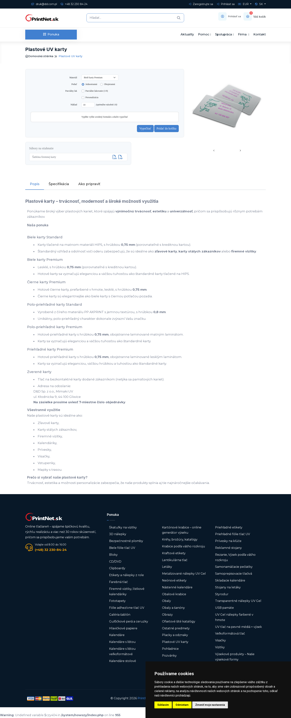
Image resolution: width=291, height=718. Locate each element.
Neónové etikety (174, 580)
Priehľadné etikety (228, 527)
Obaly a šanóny (173, 607)
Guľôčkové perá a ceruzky (128, 621)
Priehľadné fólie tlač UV (232, 534)
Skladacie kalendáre (230, 580)
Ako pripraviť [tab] (89, 184)
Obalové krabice (174, 594)
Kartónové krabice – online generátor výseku (181, 530)
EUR (243, 4)
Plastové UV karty (175, 642)
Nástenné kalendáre (177, 587)
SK (259, 4)
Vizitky (220, 647)
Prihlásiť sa (226, 4)
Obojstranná (109, 84)
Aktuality (187, 34)
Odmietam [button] (182, 704)
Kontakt (259, 34)
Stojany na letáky (228, 587)
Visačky (220, 640)
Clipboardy (117, 568)
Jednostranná (91, 84)
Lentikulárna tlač (174, 560)
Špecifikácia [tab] (59, 184)
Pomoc (203, 34)
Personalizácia (92, 97)
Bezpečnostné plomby (126, 541)
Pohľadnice (170, 648)
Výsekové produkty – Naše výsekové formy (234, 656)
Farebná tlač (118, 582)
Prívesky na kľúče (228, 541)
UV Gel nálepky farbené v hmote (234, 617)
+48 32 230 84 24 (74, 4)
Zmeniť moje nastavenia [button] (210, 704)
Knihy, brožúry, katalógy (179, 539)
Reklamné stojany (228, 548)
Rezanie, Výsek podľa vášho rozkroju (235, 557)
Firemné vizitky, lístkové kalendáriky (126, 591)
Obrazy (167, 614)
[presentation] (214, 151)
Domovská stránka (39, 56)
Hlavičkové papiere (123, 628)
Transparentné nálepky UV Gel (238, 601)
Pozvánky (169, 655)
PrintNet (144, 698)
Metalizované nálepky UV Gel (184, 573)
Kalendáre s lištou (122, 642)
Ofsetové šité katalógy (179, 621)
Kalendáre (117, 635)
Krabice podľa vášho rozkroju (183, 546)
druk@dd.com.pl (44, 4)
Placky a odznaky (175, 635)
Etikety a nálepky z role (126, 575)
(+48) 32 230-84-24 (51, 550)
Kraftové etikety (174, 553)
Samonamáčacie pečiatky (234, 567)
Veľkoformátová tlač (230, 633)
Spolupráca (223, 34)
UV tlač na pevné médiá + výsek (238, 627)
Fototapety (117, 601)
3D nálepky (117, 534)
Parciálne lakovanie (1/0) (97, 91)
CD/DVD (115, 561)
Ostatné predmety (176, 628)
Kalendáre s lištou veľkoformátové (122, 651)
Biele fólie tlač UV (122, 548)
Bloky (113, 554)
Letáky (167, 567)
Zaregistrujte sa (201, 4)
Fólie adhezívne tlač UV (126, 607)
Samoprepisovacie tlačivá (233, 573)
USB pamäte (224, 607)
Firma (242, 34)
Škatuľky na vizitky (123, 527)
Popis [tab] (34, 184)
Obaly (166, 601)
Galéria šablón (119, 614)
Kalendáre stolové (122, 661)
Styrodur (221, 594)
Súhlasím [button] (163, 704)
